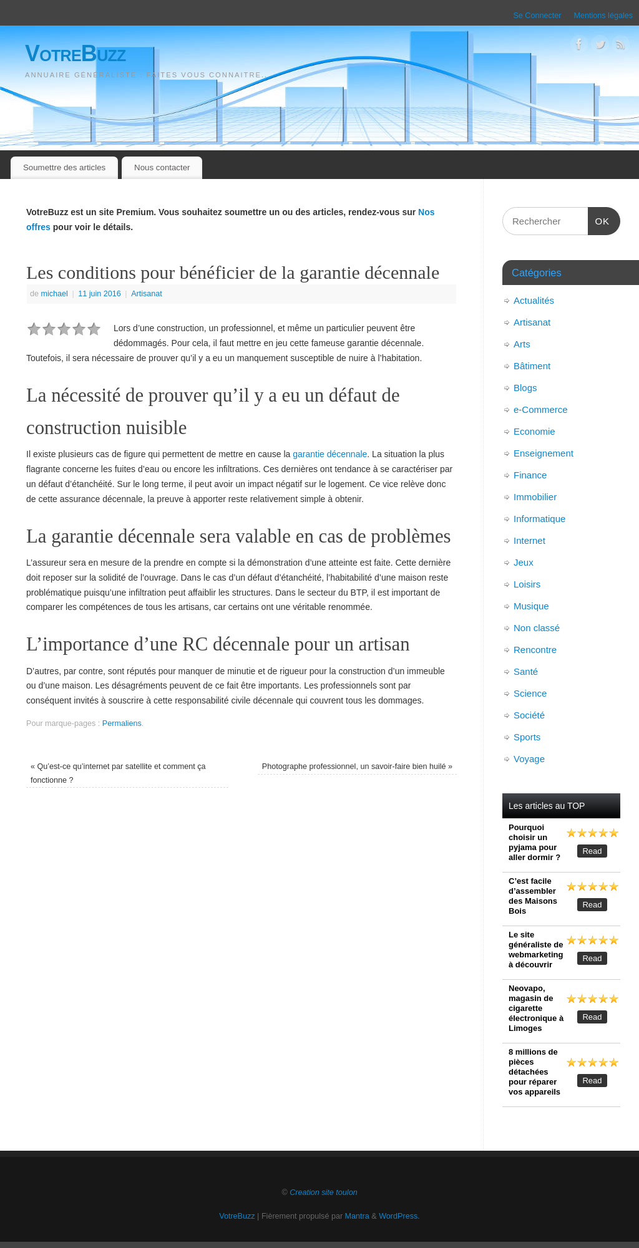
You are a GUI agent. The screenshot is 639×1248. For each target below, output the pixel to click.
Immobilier (535, 496)
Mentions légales (603, 15)
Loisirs (527, 584)
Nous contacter (162, 167)
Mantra (357, 1216)
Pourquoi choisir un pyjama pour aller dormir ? (534, 842)
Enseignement (543, 453)
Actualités (534, 300)
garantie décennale (330, 454)
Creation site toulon (324, 1192)
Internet (529, 540)
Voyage (529, 758)
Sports (527, 737)
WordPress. (399, 1216)
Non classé (537, 627)
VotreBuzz (75, 53)
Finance (530, 475)
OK (599, 219)
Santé (526, 671)
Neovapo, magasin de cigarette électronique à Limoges (536, 1008)
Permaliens (122, 723)
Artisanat (146, 293)
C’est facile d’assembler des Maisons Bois (533, 896)
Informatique (539, 518)
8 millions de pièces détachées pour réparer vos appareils (534, 1071)
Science (530, 693)
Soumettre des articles (64, 167)
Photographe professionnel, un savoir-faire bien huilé (357, 766)
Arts (522, 344)
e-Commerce (541, 409)
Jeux (524, 562)
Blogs (525, 387)
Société (529, 715)
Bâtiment (532, 365)
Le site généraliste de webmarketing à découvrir (536, 949)
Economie (534, 431)
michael (54, 293)
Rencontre (535, 649)
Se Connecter (537, 15)
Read (592, 851)
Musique (531, 606)
